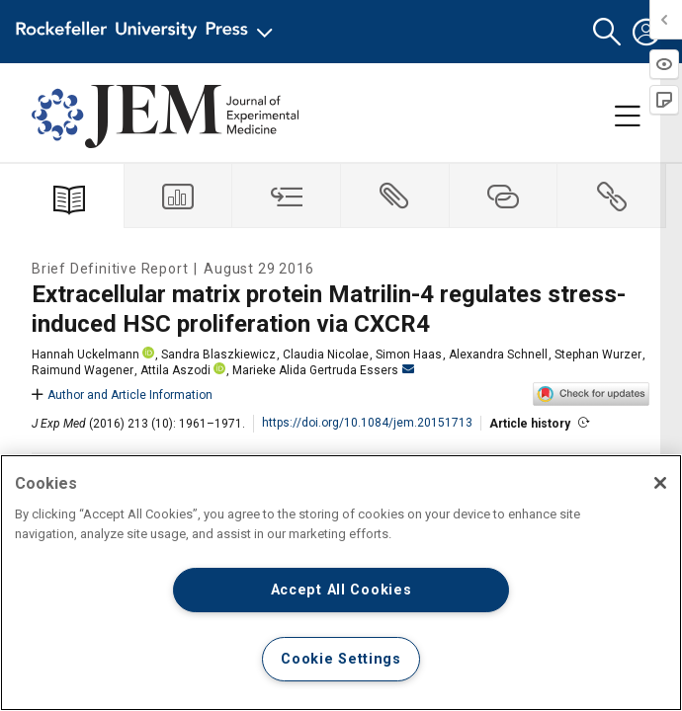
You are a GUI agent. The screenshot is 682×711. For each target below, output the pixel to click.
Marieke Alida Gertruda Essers (323, 370)
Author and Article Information (122, 395)
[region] (341, 582)
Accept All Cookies (341, 590)
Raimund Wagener (82, 370)
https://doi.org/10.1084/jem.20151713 (367, 423)
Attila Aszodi (175, 370)
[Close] (660, 483)
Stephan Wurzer (597, 354)
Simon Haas (409, 354)
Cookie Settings (341, 659)
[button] (607, 32)
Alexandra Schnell (498, 354)
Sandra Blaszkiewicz (218, 354)
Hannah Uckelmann (85, 354)
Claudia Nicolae (326, 354)
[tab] (179, 196)
